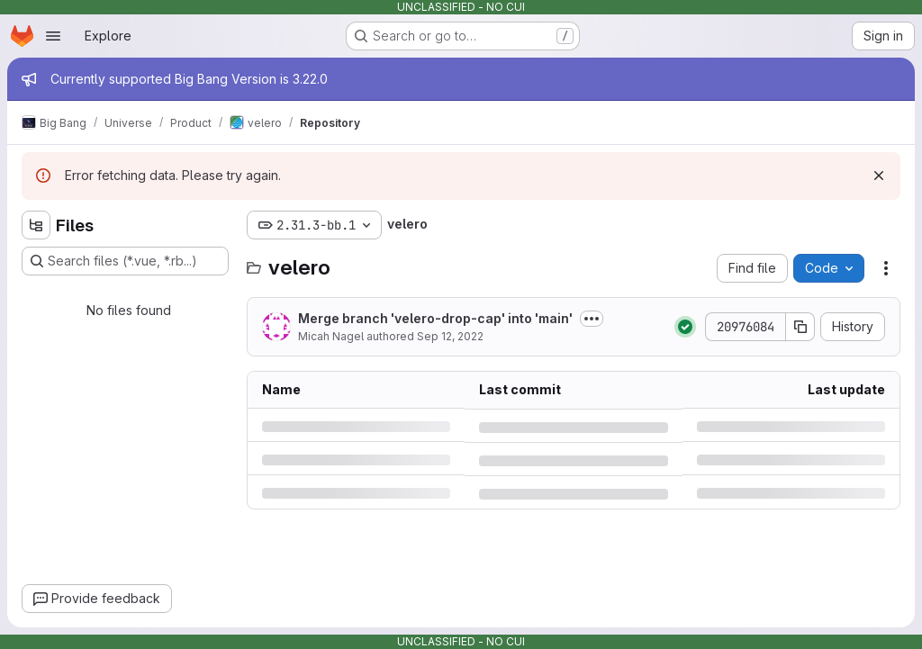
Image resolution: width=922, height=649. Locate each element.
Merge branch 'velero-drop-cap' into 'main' (435, 318)
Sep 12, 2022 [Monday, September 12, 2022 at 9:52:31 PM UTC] (450, 336)
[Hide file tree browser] (36, 225)
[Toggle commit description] (591, 319)
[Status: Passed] (685, 327)
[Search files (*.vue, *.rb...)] (125, 261)
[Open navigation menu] (53, 36)
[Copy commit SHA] (800, 326)
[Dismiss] (879, 175)
